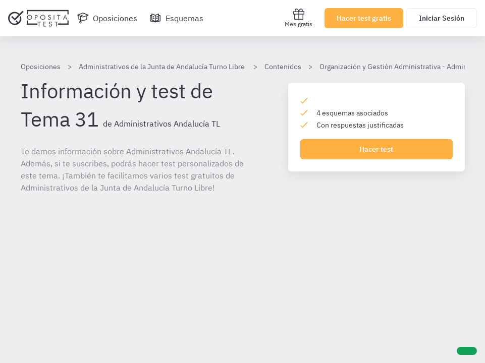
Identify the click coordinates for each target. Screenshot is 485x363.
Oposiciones (41, 66)
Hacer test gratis (364, 18)
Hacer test (376, 149)
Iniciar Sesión (441, 18)
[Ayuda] (467, 351)
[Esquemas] (176, 18)
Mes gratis (298, 18)
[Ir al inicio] (38, 18)
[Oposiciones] (107, 18)
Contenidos (282, 66)
